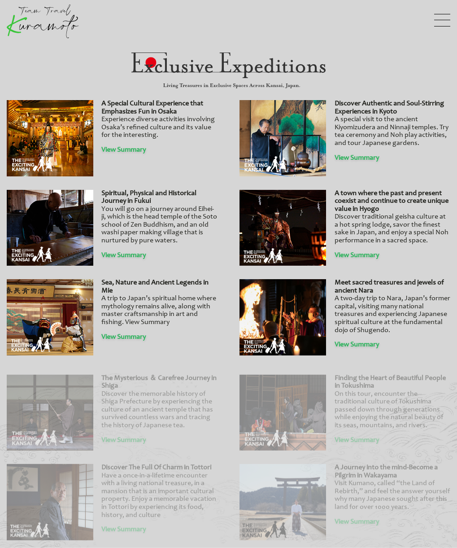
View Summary (123, 149)
